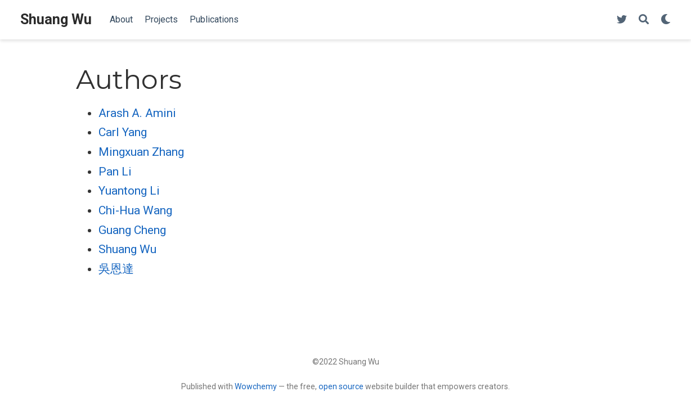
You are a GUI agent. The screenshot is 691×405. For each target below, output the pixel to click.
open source (341, 386)
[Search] (644, 20)
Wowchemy (256, 386)
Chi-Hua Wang (135, 210)
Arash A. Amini (137, 113)
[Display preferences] (666, 20)
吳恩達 (116, 269)
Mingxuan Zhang (141, 152)
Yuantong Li (129, 190)
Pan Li (115, 171)
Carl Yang (122, 132)
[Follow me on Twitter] (622, 20)
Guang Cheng (132, 230)
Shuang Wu (56, 19)
